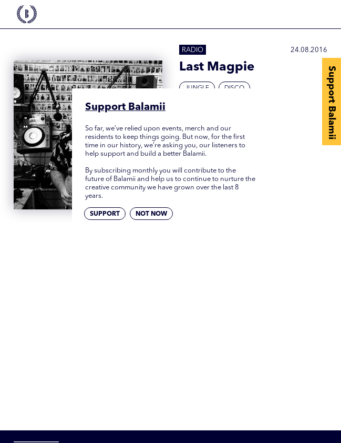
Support (105, 214)
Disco (234, 88)
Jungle (197, 88)
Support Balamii (331, 102)
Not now (151, 214)
